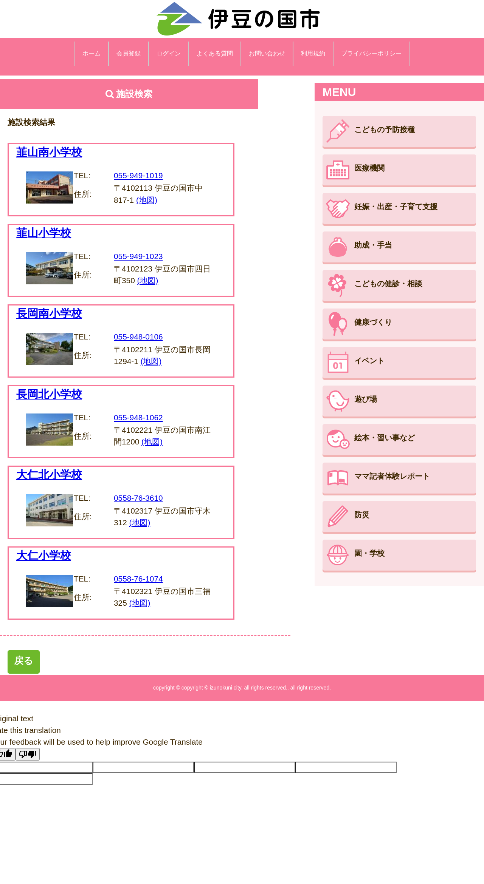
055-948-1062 (138, 417)
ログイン (169, 53)
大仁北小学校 (49, 475)
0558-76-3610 (138, 498)
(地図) (146, 200)
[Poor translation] (28, 754)
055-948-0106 (138, 336)
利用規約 (313, 53)
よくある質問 (215, 53)
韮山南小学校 (49, 152)
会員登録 (128, 53)
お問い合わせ (267, 53)
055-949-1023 (138, 256)
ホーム (91, 53)
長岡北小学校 (49, 394)
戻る (23, 660)
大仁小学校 (43, 555)
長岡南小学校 (49, 313)
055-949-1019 (138, 175)
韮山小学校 (43, 233)
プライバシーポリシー (371, 53)
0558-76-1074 (138, 578)
